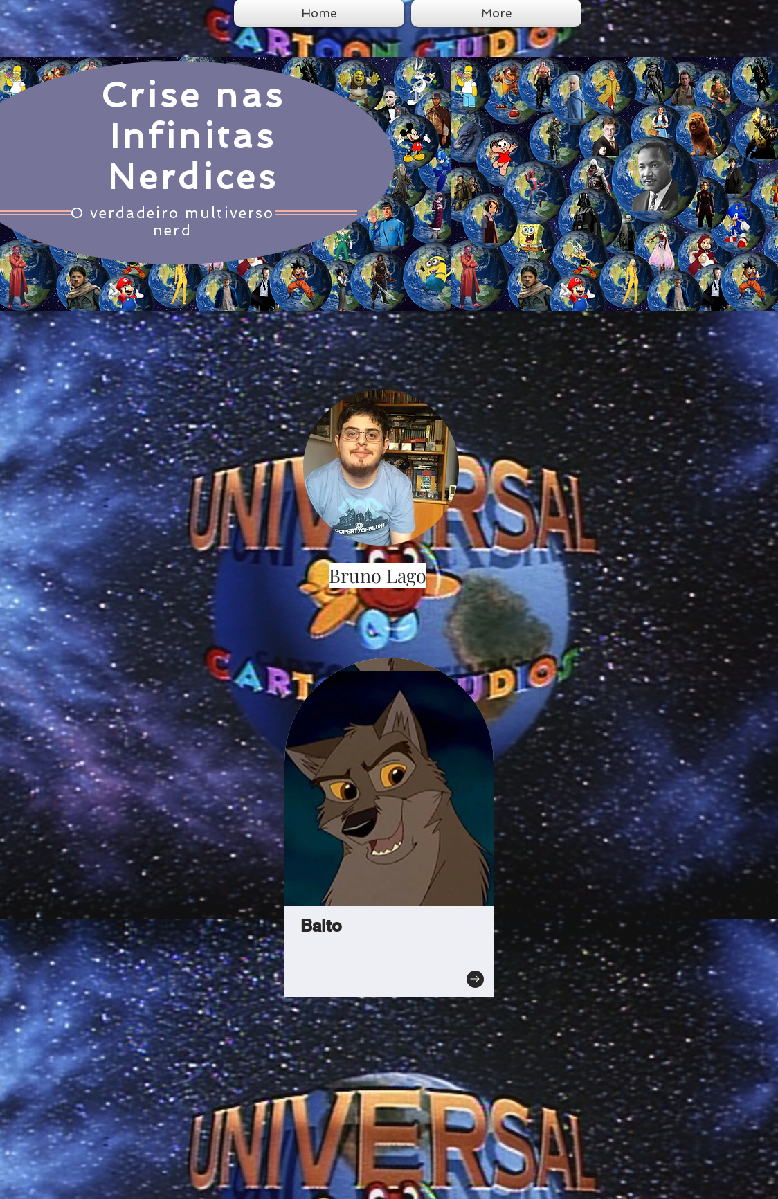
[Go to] (475, 979)
